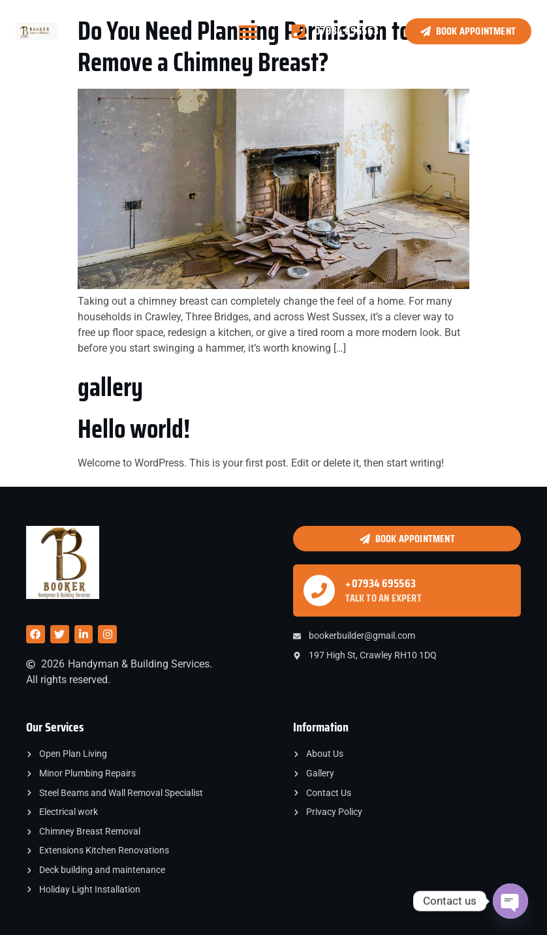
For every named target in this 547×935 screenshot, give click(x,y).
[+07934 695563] (319, 590)
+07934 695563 (380, 583)
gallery (110, 387)
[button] (248, 31)
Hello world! (134, 429)
